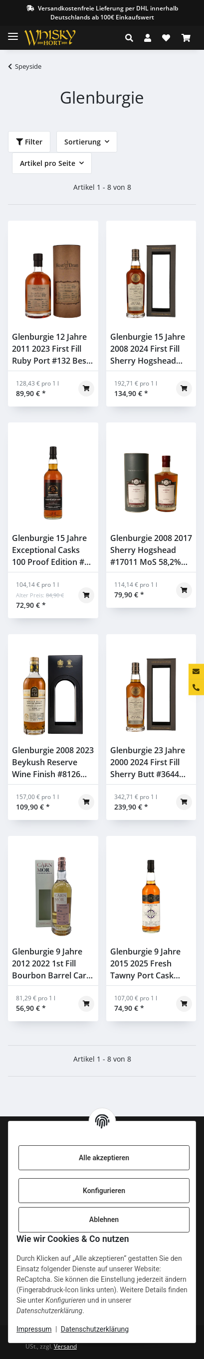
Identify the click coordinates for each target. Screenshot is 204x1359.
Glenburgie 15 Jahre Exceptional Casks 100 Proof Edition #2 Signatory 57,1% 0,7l (50, 550)
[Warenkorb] (186, 38)
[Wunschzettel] (166, 38)
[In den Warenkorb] (86, 389)
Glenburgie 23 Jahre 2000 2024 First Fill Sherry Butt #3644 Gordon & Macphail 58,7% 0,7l (147, 762)
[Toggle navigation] (13, 32)
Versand (65, 1346)
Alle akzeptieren (104, 1158)
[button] (132, 38)
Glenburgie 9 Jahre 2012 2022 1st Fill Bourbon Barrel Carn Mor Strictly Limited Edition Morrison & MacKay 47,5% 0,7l (51, 963)
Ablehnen (104, 1219)
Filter (29, 141)
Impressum (33, 1329)
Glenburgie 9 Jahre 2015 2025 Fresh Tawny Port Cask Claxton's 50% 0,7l (145, 963)
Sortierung (82, 141)
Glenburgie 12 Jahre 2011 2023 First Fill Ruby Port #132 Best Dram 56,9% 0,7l (50, 349)
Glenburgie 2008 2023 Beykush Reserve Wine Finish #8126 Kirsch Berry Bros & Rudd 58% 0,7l (53, 762)
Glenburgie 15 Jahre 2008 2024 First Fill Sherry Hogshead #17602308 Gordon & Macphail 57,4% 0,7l (150, 349)
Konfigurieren (104, 1191)
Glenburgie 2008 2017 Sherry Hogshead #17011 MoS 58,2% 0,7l (151, 550)
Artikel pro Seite (47, 163)
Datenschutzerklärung (95, 1329)
